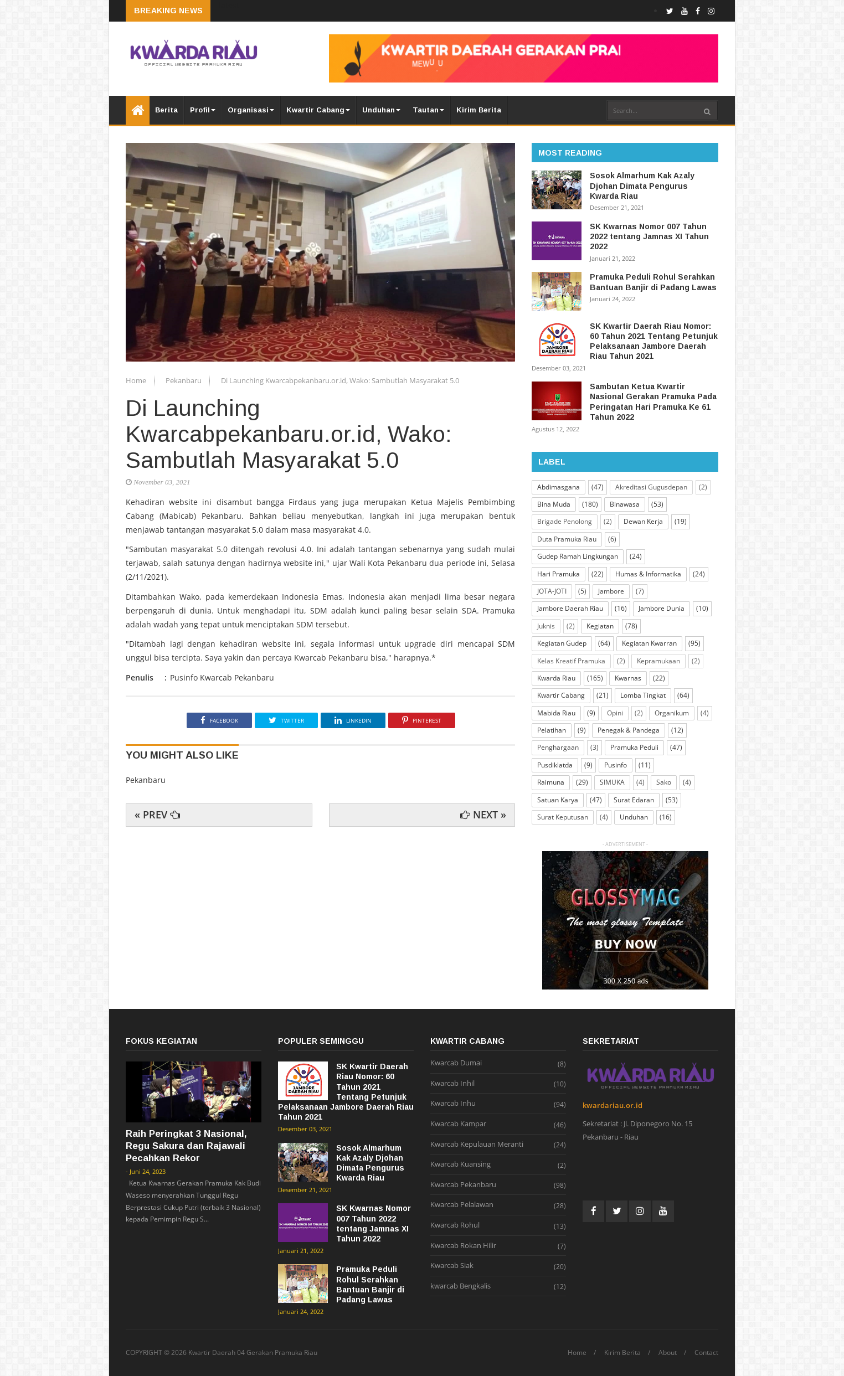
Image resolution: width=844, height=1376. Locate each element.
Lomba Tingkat (643, 695)
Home (137, 380)
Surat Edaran (634, 800)
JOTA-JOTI (552, 591)
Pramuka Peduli (634, 747)
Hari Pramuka (558, 574)
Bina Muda (553, 504)
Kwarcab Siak (452, 1265)
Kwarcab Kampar (458, 1124)
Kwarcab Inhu (453, 1103)
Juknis (546, 626)
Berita (166, 110)
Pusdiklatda (555, 765)
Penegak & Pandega (629, 730)
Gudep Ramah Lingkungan (577, 556)
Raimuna (550, 782)
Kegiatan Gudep (561, 643)
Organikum (672, 713)
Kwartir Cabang (318, 110)
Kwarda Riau (556, 678)
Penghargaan (558, 747)
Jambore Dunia (662, 608)
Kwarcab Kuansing (460, 1164)
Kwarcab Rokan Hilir (463, 1245)
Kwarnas (628, 678)
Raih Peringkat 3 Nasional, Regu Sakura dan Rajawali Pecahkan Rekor (186, 1145)
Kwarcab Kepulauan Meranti (476, 1144)
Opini (615, 713)
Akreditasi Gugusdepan (651, 487)
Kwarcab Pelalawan (461, 1204)
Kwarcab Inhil (452, 1083)
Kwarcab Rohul (455, 1225)
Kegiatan (600, 626)
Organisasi (251, 110)
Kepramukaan (658, 661)
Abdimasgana (558, 487)
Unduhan (381, 110)
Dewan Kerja (643, 521)
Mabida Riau (556, 713)
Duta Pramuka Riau (566, 539)
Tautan (428, 110)
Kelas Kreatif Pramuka (571, 661)
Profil (202, 110)
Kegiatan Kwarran (649, 643)
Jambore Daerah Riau (570, 608)
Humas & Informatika (648, 574)
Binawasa (625, 504)
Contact (706, 1353)
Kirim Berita (478, 110)
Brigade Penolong (564, 521)
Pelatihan (551, 730)
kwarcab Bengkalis (460, 1286)
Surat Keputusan (562, 817)
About (667, 1353)
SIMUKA (612, 782)
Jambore (611, 591)
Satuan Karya (557, 800)
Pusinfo (615, 765)
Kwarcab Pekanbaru (463, 1185)
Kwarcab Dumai (456, 1063)
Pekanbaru (184, 380)
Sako (663, 782)
